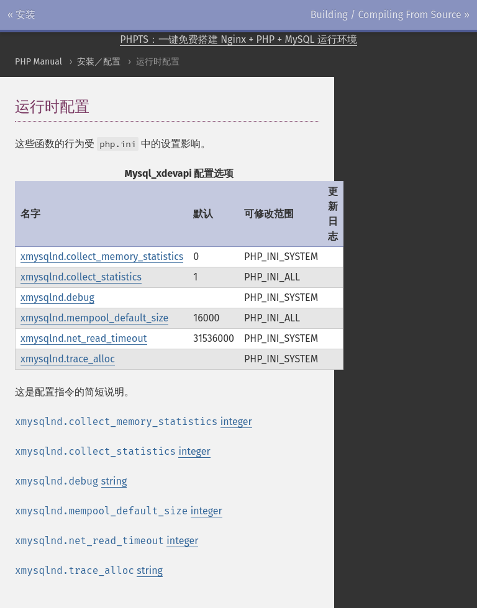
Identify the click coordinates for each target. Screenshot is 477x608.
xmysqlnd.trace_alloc (67, 359)
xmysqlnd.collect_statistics (81, 277)
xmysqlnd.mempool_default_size (94, 318)
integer (236, 421)
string (114, 481)
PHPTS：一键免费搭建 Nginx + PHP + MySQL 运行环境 (238, 39)
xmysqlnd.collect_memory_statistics (101, 256)
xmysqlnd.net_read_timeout (83, 338)
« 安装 (21, 14)
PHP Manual (38, 61)
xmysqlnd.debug (57, 297)
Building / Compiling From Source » (390, 14)
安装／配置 (98, 61)
